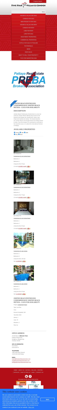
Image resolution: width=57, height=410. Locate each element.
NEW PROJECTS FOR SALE (28, 21)
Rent (20, 134)
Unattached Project (22, 304)
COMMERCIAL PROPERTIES (28, 40)
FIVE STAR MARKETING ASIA (28, 58)
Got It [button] (47, 399)
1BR (22, 132)
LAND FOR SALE (28, 33)
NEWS (28, 49)
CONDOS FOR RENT (28, 27)
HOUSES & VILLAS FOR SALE (28, 15)
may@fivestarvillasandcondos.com (21, 360)
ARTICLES (16, 372)
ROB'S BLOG (28, 52)
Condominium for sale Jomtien (20, 251)
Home (15, 370)
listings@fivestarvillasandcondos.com (21, 362)
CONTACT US (39, 372)
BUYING (28, 370)
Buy (16, 134)
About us (21, 370)
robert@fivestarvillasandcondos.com (21, 359)
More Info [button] (31, 407)
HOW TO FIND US (25, 372)
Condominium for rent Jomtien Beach (22, 156)
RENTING (40, 370)
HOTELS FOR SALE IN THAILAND (28, 43)
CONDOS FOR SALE (28, 18)
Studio (16, 132)
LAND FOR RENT (28, 30)
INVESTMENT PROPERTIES (28, 37)
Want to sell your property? (28, 55)
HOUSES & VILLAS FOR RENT (28, 24)
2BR (26, 132)
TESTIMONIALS (28, 46)
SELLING (34, 370)
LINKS (33, 372)
